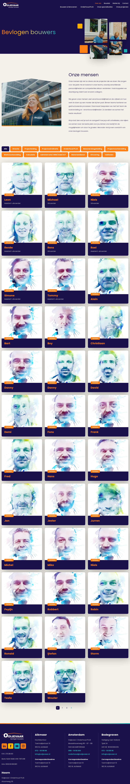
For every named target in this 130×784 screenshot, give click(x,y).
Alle (5, 149)
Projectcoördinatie (50, 149)
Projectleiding (31, 149)
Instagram (23, 746)
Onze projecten (122, 7)
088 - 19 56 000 (74, 750)
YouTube (17, 746)
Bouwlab (107, 3)
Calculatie (30, 155)
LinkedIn (4, 746)
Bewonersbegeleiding (92, 149)
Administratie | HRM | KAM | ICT (53, 155)
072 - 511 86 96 (41, 750)
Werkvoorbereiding (12, 155)
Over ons (98, 3)
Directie (15, 149)
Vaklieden (109, 155)
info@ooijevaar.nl (42, 754)
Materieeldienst (78, 155)
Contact (125, 3)
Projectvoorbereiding (117, 149)
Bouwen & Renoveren (68, 7)
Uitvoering (94, 155)
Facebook (10, 746)
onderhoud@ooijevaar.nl (79, 754)
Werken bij (116, 3)
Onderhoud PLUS (87, 7)
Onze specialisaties (105, 7)
